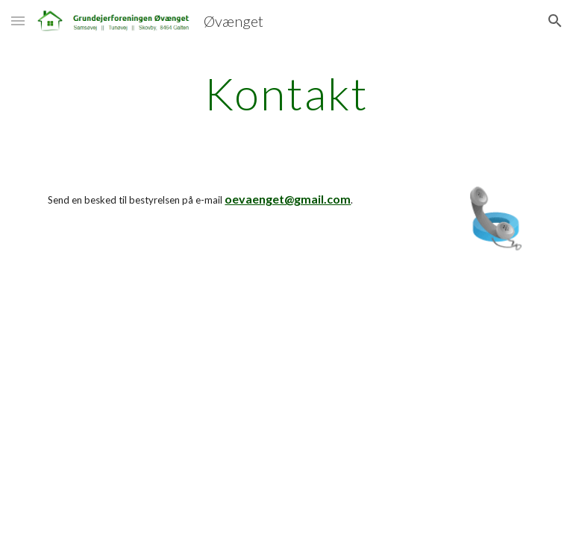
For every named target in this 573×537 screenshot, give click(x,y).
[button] (18, 20)
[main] (286, 93)
